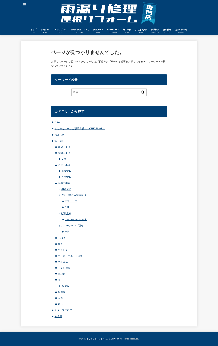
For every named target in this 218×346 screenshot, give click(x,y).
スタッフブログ (63, 310)
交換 (63, 158)
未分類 (58, 316)
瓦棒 (67, 207)
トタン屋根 (64, 267)
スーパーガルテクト (76, 219)
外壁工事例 (64, 147)
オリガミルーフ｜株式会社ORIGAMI (103, 339)
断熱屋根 (66, 213)
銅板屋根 (66, 189)
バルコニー (64, 261)
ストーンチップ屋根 (72, 225)
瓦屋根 (61, 292)
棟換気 (65, 285)
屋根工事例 (64, 183)
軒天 (60, 244)
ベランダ (63, 249)
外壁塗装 (66, 177)
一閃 (67, 231)
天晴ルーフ (71, 201)
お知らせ (59, 134)
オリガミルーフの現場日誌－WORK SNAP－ (79, 128)
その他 (61, 237)
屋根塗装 (66, 171)
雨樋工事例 (64, 152)
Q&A (57, 122)
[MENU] (24, 4)
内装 (60, 304)
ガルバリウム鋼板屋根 (73, 195)
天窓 (60, 298)
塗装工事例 (64, 165)
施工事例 (59, 140)
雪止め (61, 273)
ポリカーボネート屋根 (70, 255)
